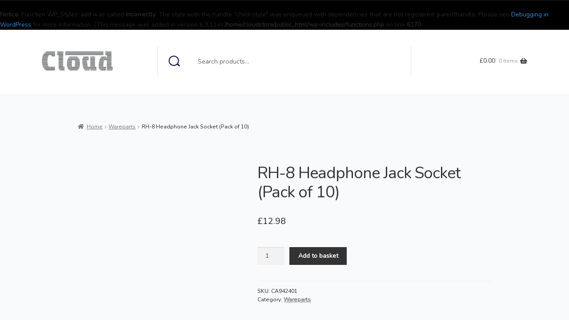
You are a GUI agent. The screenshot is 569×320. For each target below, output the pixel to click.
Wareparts (122, 126)
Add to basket (318, 256)
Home (95, 126)
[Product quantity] (270, 256)
